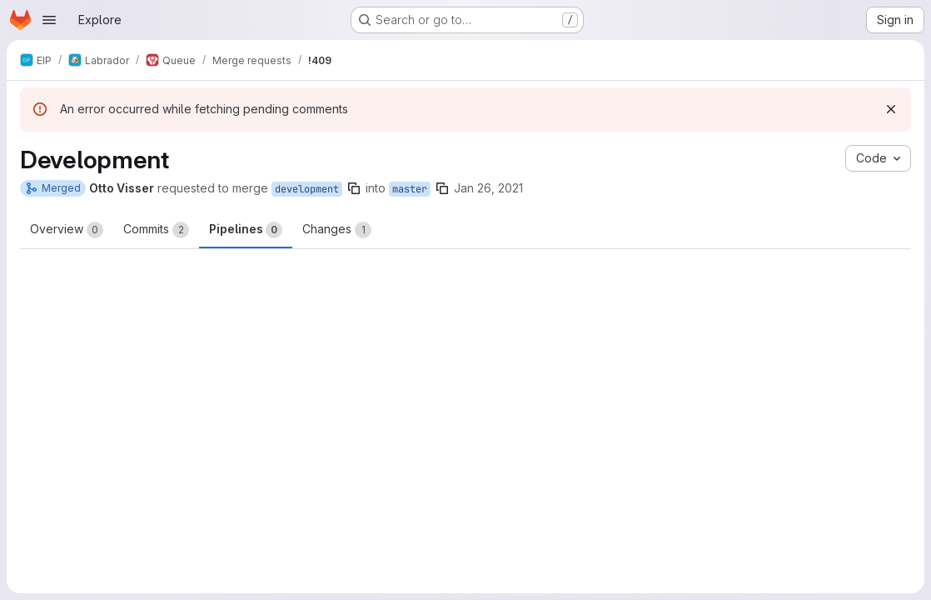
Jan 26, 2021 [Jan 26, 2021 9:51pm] (488, 188)
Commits (156, 230)
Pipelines (245, 230)
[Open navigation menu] (49, 20)
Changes (336, 230)
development (307, 189)
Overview (66, 230)
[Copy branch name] (354, 188)
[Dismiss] (891, 109)
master (409, 189)
